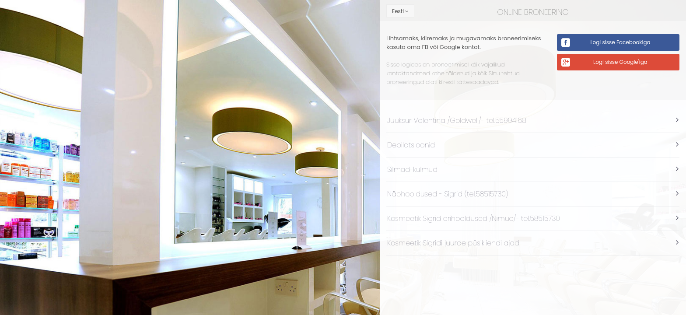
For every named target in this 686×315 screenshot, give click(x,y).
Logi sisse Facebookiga (620, 42)
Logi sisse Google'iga (620, 62)
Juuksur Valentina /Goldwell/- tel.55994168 (456, 121)
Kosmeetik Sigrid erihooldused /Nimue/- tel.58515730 (473, 219)
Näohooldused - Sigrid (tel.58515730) (447, 194)
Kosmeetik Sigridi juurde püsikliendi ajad (453, 243)
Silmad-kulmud (412, 169)
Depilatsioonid (411, 145)
